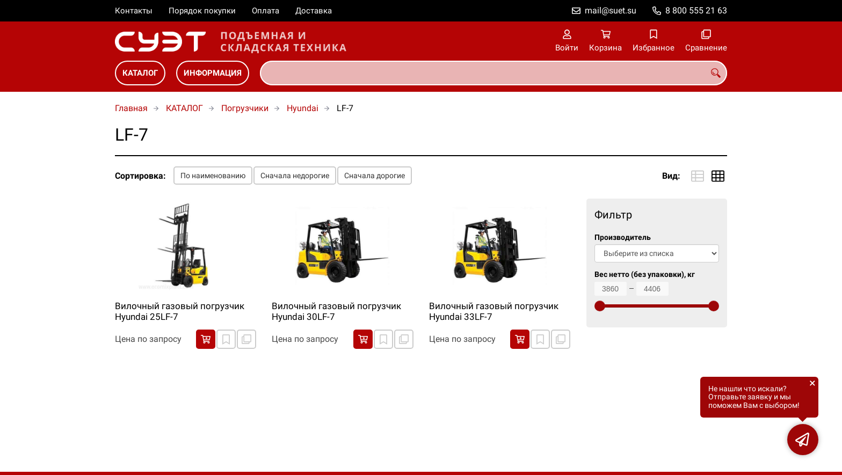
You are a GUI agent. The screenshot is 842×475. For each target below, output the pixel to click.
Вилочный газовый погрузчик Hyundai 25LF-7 (179, 311)
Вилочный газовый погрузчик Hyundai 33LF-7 (493, 311)
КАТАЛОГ (140, 73)
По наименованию (212, 175)
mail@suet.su (610, 10)
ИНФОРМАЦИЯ (213, 73)
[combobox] (493, 73)
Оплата (265, 11)
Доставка (313, 11)
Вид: (671, 176)
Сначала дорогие (374, 175)
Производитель (622, 237)
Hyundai (302, 108)
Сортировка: (140, 176)
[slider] (599, 306)
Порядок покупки (202, 11)
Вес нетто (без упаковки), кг (644, 275)
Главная (131, 108)
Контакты (134, 11)
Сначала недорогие (294, 175)
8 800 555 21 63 (696, 10)
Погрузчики (244, 108)
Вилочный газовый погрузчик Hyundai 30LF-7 (336, 311)
